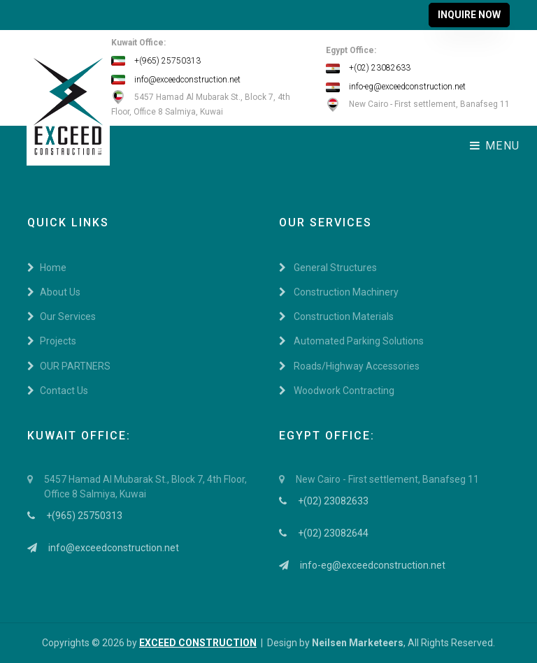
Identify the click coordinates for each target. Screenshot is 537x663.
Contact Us (57, 390)
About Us (53, 292)
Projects (51, 341)
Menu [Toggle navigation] (495, 145)
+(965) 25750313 (156, 61)
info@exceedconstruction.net (176, 80)
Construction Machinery (339, 292)
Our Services (61, 316)
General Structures (328, 267)
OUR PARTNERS (68, 366)
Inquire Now (469, 14)
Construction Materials (336, 316)
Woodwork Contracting (336, 390)
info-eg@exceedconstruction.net (396, 87)
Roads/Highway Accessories (349, 366)
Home (46, 267)
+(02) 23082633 (368, 68)
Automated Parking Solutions (351, 341)
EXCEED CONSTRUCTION (198, 642)
